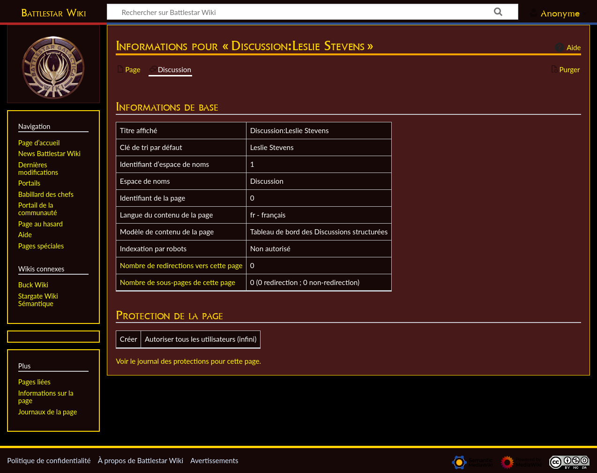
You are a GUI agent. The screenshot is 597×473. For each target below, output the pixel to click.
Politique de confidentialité (48, 460)
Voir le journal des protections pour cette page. (188, 361)
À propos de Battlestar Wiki (140, 460)
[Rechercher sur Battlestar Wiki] (312, 11)
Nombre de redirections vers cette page (181, 265)
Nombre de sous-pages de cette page (177, 282)
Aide (566, 47)
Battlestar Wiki (53, 12)
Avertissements (214, 460)
